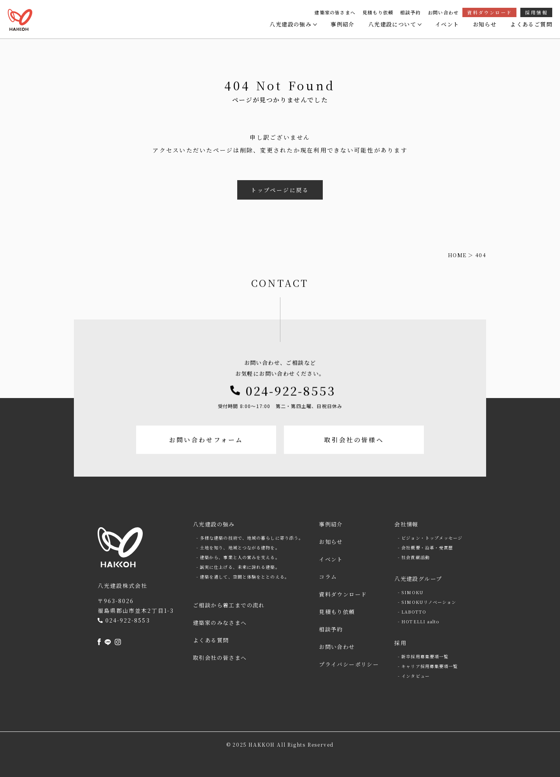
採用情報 (536, 12)
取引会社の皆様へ (356, 462)
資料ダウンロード (489, 12)
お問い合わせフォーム (204, 462)
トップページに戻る (280, 190)
